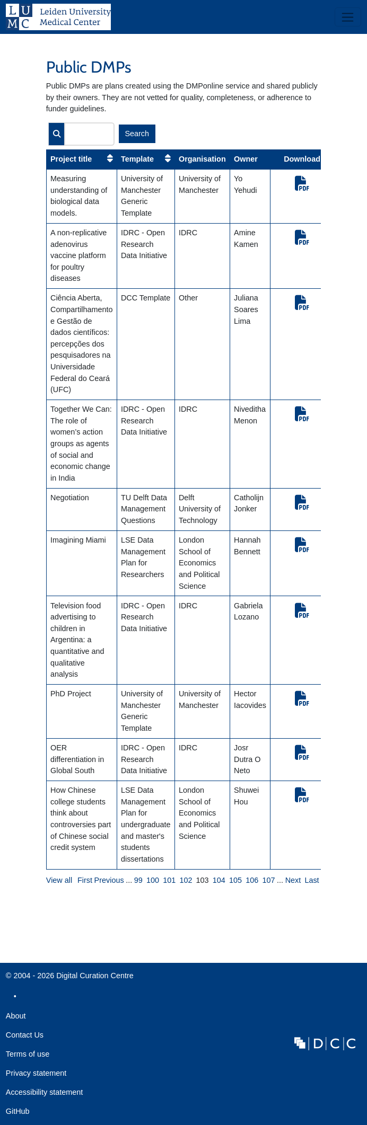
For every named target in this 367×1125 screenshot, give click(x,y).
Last (311, 880)
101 (169, 880)
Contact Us (24, 1035)
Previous (109, 880)
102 (185, 880)
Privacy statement (36, 1073)
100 (152, 880)
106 (252, 880)
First (84, 880)
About (16, 1016)
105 (235, 880)
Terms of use (27, 1054)
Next (293, 880)
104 (219, 880)
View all (59, 880)
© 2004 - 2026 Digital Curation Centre (70, 978)
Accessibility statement (44, 1092)
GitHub (18, 1114)
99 (138, 880)
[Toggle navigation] (348, 16)
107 (268, 880)
